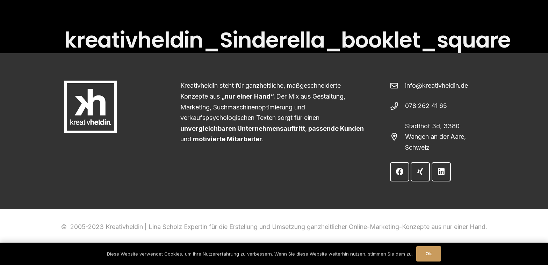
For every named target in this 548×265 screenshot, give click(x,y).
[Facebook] (399, 171)
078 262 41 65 (426, 105)
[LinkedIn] (441, 171)
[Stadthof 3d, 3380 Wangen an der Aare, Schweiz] (397, 137)
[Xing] (420, 171)
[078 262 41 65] (397, 106)
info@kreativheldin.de (436, 85)
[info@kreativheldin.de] (397, 86)
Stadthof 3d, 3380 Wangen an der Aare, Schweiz (435, 136)
